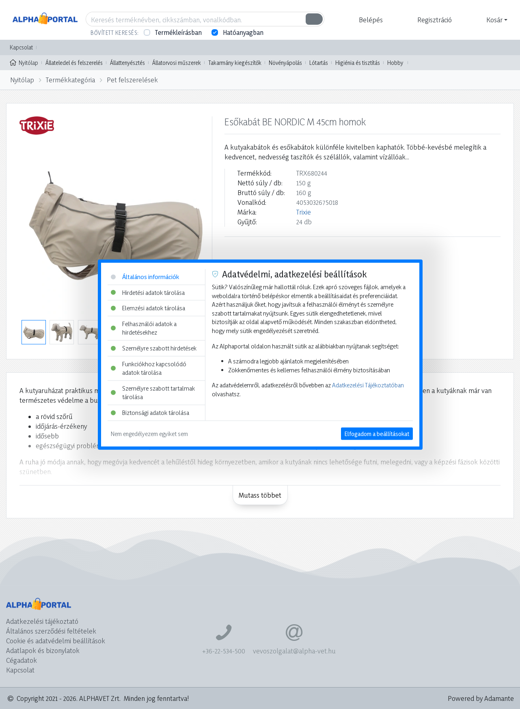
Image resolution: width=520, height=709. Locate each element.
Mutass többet (260, 495)
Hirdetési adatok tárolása (148, 292)
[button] (370, 20)
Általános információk (145, 277)
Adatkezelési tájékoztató (42, 621)
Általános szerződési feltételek (51, 631)
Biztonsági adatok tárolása (150, 413)
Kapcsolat (21, 47)
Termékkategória (70, 79)
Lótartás (318, 62)
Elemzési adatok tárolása (148, 308)
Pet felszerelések (132, 79)
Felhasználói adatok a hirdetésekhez (144, 328)
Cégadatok (21, 660)
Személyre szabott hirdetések (153, 348)
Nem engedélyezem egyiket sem (149, 433)
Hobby (395, 62)
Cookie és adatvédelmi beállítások (55, 640)
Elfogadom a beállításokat (377, 433)
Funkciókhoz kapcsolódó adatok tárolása (148, 368)
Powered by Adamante (481, 698)
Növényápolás (285, 62)
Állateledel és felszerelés (74, 62)
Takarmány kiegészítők (234, 62)
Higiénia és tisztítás (357, 62)
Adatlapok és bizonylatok (43, 650)
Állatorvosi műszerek (176, 62)
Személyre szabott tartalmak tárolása (153, 393)
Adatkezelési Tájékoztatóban (368, 385)
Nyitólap (24, 62)
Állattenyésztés (127, 62)
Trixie (303, 212)
